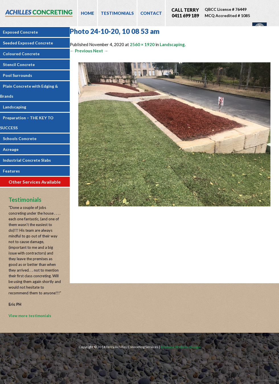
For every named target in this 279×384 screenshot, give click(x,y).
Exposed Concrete (20, 32)
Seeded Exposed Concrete (28, 42)
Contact (151, 13)
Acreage (11, 149)
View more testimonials (30, 315)
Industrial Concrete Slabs (27, 160)
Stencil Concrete (19, 64)
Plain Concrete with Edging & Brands (29, 91)
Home (87, 13)
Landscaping (14, 106)
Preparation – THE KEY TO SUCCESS (27, 122)
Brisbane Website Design (180, 347)
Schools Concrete (19, 138)
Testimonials (117, 13)
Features (11, 171)
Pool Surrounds (17, 75)
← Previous (81, 50)
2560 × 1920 (142, 44)
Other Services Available (35, 181)
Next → (100, 50)
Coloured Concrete (21, 53)
